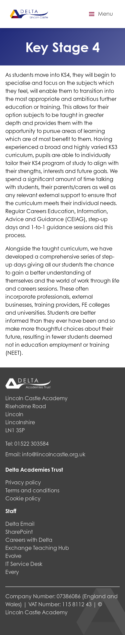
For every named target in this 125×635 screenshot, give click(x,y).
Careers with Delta (28, 539)
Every (12, 572)
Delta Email (19, 523)
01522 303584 (31, 443)
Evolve (13, 556)
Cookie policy (23, 498)
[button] (100, 14)
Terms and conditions (32, 490)
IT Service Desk (23, 564)
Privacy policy (23, 482)
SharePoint (19, 531)
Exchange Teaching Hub (37, 547)
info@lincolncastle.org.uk (53, 454)
